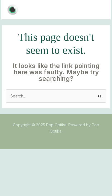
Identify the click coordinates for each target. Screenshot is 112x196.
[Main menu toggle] (99, 9)
